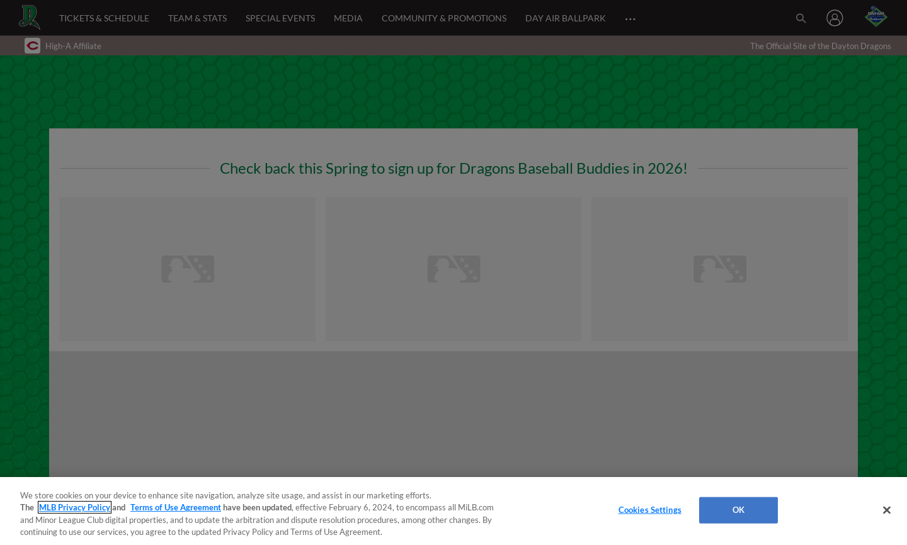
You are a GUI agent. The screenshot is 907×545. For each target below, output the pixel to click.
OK (738, 510)
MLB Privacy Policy (74, 507)
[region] (453, 511)
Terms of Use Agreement (175, 507)
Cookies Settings (650, 510)
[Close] (887, 510)
